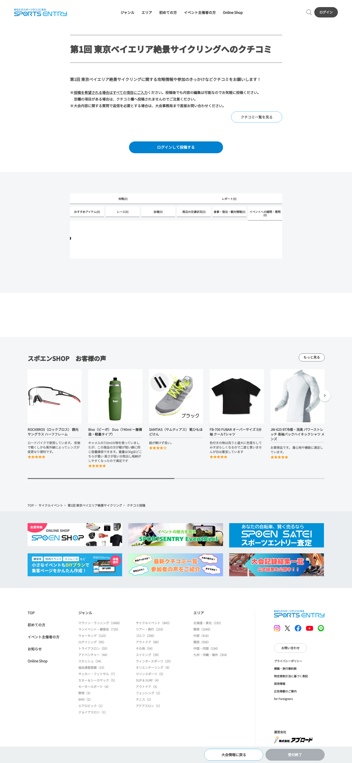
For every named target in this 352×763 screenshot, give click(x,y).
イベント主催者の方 (200, 12)
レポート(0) (229, 199)
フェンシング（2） (149, 693)
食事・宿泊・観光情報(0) (229, 212)
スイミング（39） (148, 655)
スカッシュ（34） (90, 661)
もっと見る (311, 357)
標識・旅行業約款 (285, 668)
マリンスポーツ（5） (150, 674)
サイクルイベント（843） (153, 623)
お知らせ (35, 648)
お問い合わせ (290, 648)
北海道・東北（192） (208, 623)
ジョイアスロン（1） (93, 712)
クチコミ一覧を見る (257, 116)
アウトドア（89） (148, 642)
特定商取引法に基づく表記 (291, 676)
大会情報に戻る (233, 754)
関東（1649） (202, 629)
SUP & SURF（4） (148, 680)
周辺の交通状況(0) (194, 212)
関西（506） (202, 642)
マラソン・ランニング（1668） (100, 623)
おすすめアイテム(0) (87, 212)
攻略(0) (123, 199)
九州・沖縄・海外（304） (211, 655)
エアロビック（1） (91, 706)
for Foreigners (283, 699)
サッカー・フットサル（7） (97, 674)
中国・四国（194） (206, 648)
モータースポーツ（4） (94, 686)
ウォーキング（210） (93, 635)
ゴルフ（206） (146, 635)
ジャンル (127, 12)
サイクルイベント (50, 505)
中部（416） (202, 635)
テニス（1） (144, 699)
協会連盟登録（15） (92, 667)
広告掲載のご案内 (285, 691)
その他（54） (145, 648)
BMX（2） (85, 699)
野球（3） (85, 693)
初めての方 (168, 12)
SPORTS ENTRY (40, 12)
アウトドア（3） (147, 686)
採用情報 (279, 684)
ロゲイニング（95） (92, 642)
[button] (324, 396)
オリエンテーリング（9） (153, 667)
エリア (146, 12)
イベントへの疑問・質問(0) (265, 213)
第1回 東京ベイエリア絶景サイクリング (95, 505)
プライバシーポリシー (288, 661)
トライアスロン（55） (93, 648)
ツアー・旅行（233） (150, 629)
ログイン (326, 12)
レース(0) (122, 212)
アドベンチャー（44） (93, 655)
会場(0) (158, 212)
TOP (31, 505)
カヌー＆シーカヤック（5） (97, 680)
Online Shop (233, 12)
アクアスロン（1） (149, 706)
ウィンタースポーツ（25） (154, 661)
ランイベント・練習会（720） (99, 629)
